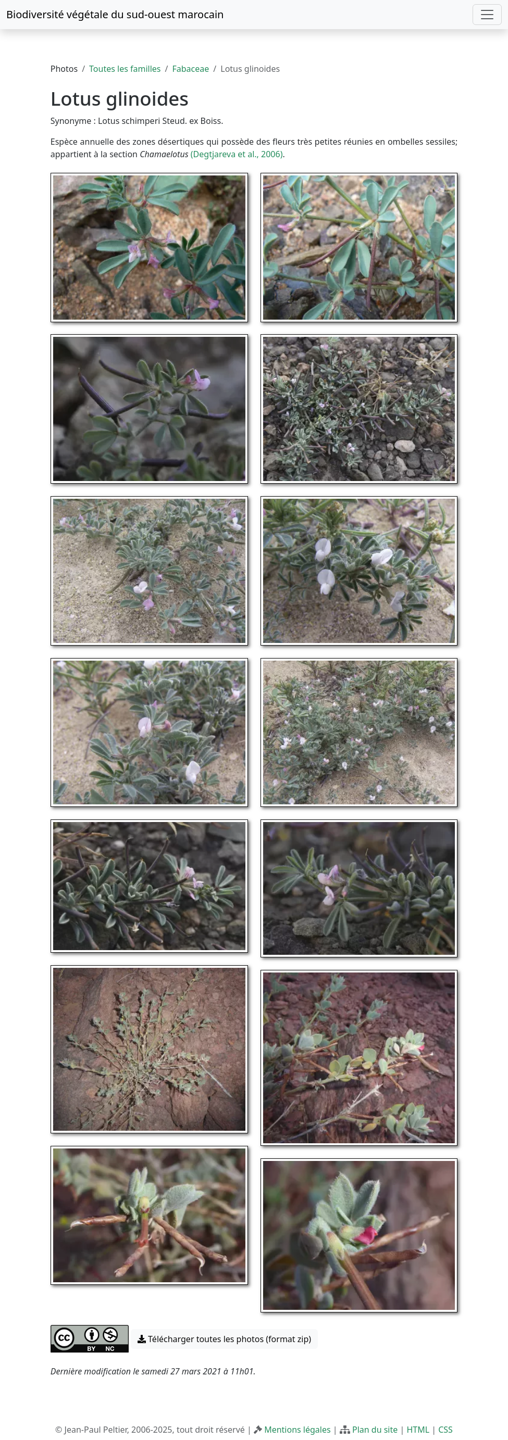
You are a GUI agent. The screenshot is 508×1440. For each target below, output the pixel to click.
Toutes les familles (124, 68)
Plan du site (375, 1429)
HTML (417, 1429)
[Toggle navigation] (487, 14)
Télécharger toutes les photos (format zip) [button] (224, 1339)
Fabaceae (190, 68)
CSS (445, 1429)
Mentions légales (297, 1429)
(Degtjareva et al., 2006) (237, 154)
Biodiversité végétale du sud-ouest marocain (115, 14)
